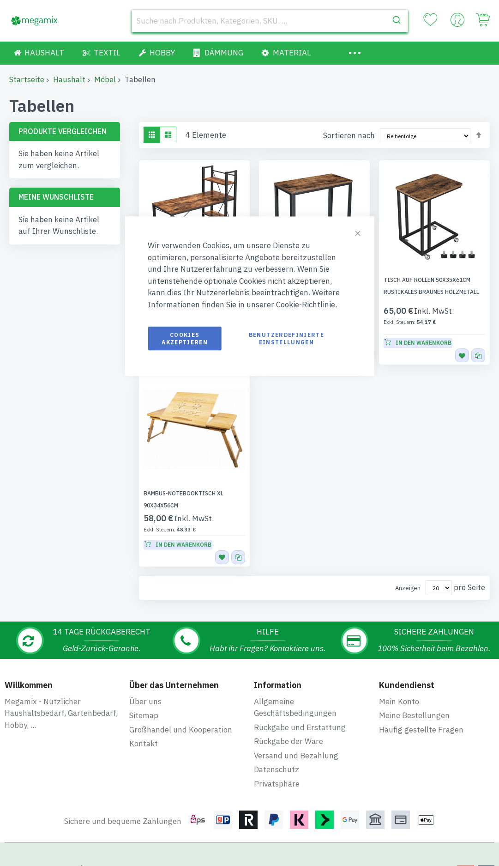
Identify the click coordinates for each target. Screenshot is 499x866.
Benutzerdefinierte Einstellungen (286, 338)
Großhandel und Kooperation (180, 706)
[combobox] (270, 20)
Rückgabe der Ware (288, 718)
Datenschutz (276, 746)
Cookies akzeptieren (185, 338)
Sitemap (143, 692)
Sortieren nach (349, 135)
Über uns (145, 678)
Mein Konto (399, 678)
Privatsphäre (277, 760)
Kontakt (143, 720)
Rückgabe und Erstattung (300, 704)
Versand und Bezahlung (296, 732)
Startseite (26, 79)
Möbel (105, 79)
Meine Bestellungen (414, 692)
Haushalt (69, 79)
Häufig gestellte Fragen (421, 706)
